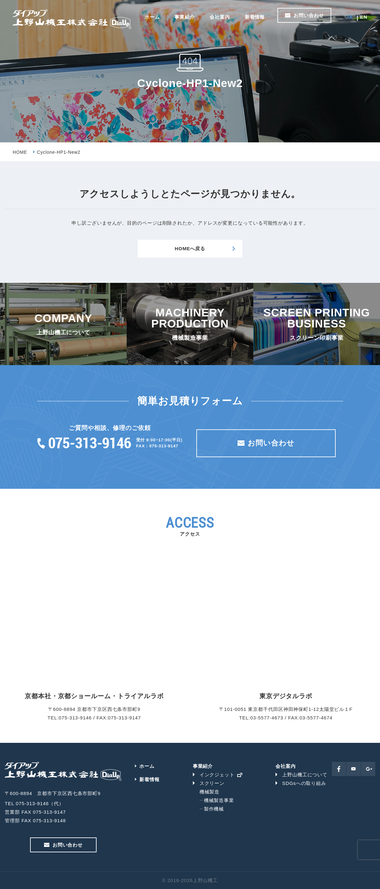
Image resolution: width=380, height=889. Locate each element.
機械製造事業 (219, 800)
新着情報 (255, 17)
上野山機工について (304, 774)
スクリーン (212, 783)
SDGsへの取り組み (304, 783)
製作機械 (214, 808)
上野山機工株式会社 (72, 19)
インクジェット (217, 774)
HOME (20, 152)
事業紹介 (184, 17)
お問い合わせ (309, 15)
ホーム (152, 17)
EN (363, 17)
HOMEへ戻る (190, 248)
